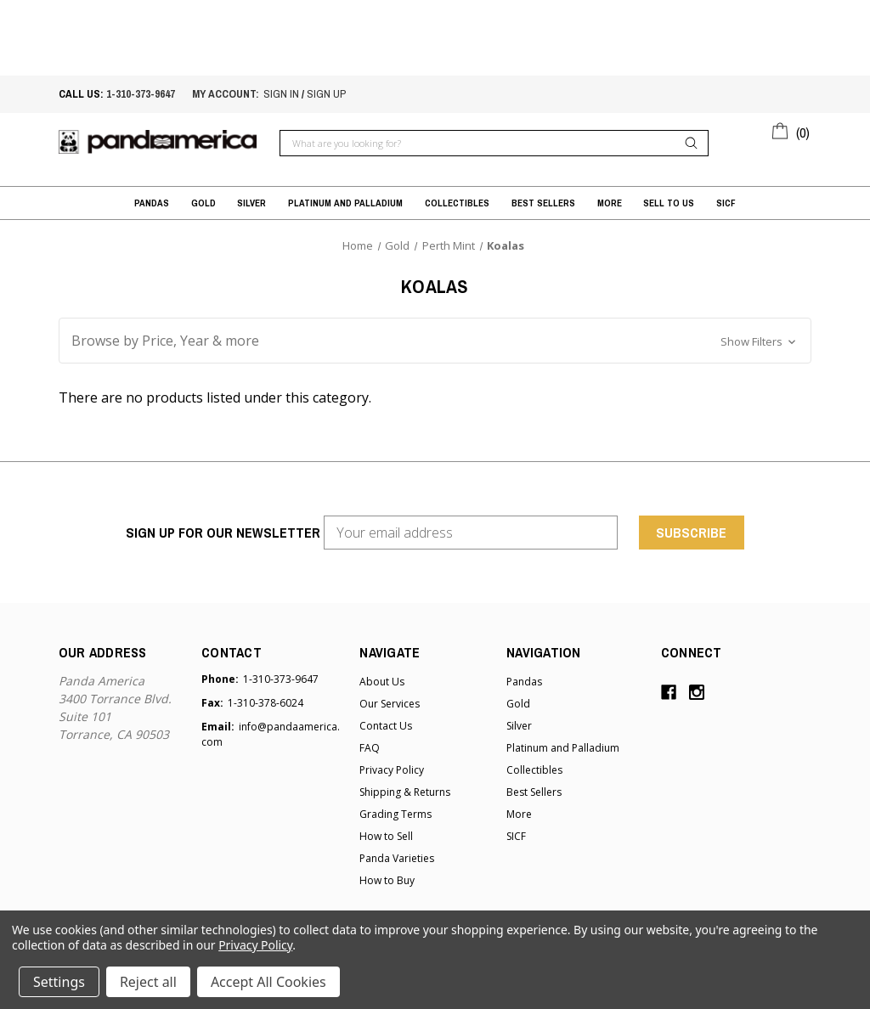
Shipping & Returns (404, 792)
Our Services (389, 703)
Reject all (148, 981)
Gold (203, 203)
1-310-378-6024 (265, 703)
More (609, 203)
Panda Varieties (396, 858)
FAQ (369, 748)
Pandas (151, 203)
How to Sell (386, 836)
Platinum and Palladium (345, 203)
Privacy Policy (391, 770)
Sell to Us (668, 203)
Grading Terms (395, 814)
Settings (59, 981)
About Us (381, 681)
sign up (326, 94)
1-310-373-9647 (140, 94)
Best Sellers (543, 203)
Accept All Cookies (268, 981)
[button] (435, 341)
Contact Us (385, 726)
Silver (251, 203)
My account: (225, 94)
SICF (726, 203)
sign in (281, 94)
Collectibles (457, 203)
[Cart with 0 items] (791, 130)
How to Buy (387, 880)
